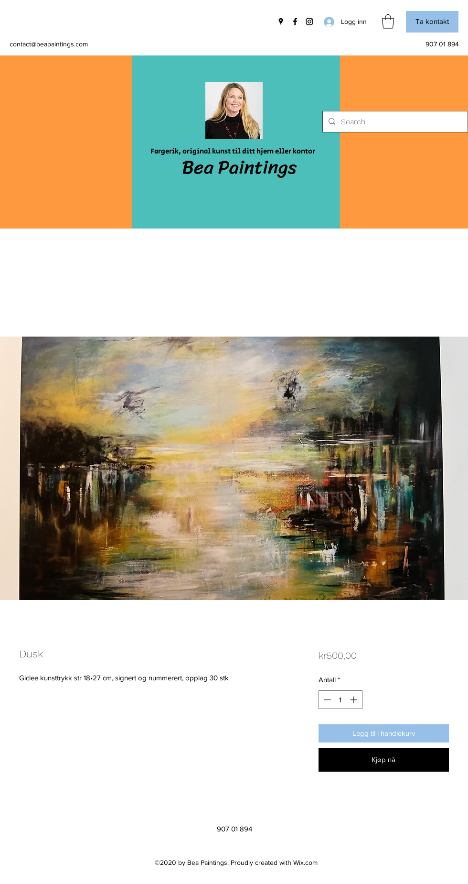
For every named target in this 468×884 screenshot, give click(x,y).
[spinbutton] (340, 700)
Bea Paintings (239, 167)
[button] (388, 21)
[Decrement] (326, 700)
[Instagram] (309, 21)
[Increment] (354, 700)
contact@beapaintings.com (49, 44)
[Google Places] (281, 21)
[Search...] (394, 121)
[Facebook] (295, 21)
